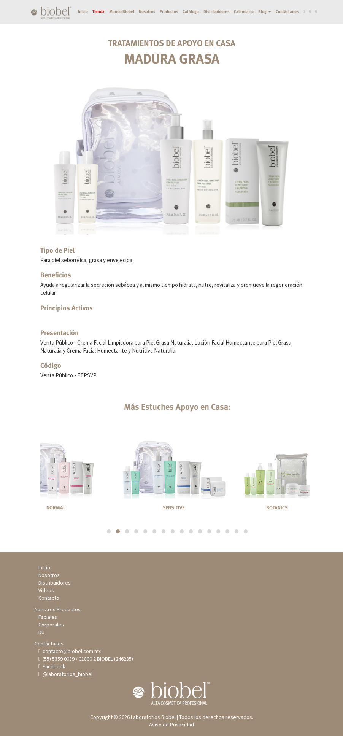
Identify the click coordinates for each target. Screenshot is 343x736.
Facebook (53, 666)
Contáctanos (281, 35)
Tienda (92, 35)
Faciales (47, 617)
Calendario (238, 35)
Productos (163, 35)
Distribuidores (210, 35)
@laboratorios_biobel (66, 674)
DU (41, 632)
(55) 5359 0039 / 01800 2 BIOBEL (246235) (86, 658)
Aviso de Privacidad (171, 724)
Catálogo (184, 35)
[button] (108, 531)
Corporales (51, 624)
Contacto (48, 598)
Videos (46, 590)
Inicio (77, 35)
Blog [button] (258, 35)
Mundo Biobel (115, 35)
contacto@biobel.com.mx (71, 651)
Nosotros (141, 35)
